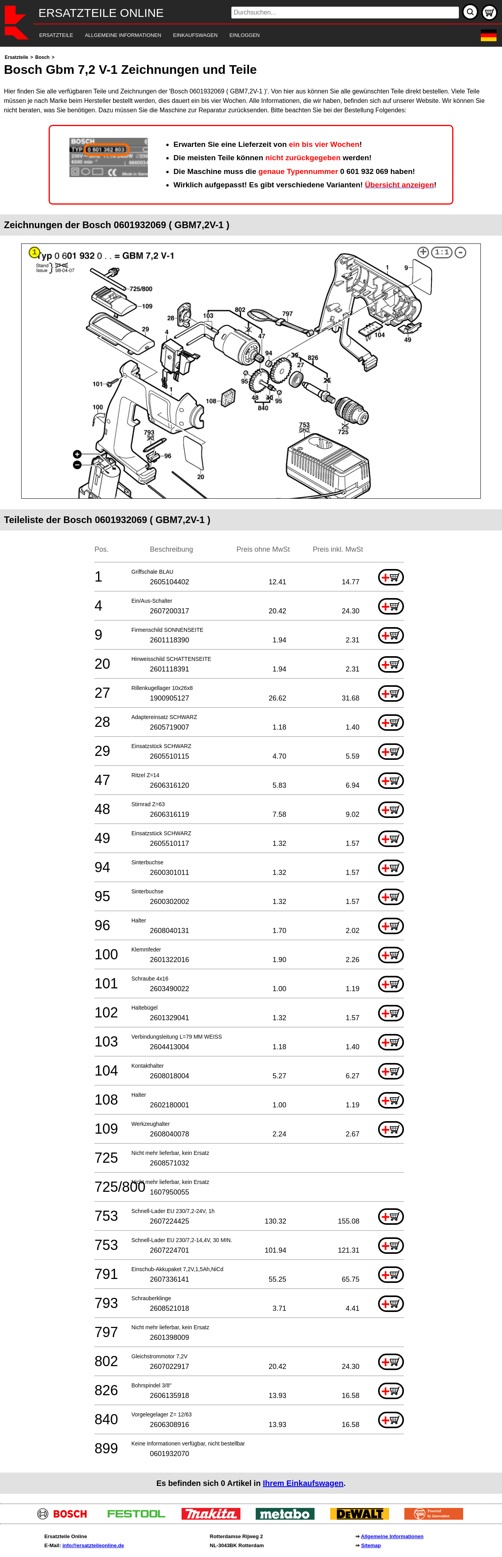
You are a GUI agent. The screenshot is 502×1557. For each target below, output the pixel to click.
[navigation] (240, 35)
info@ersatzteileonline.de (93, 1545)
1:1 (442, 252)
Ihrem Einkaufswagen (303, 1483)
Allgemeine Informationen (392, 1536)
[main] (251, 773)
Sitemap (371, 1545)
